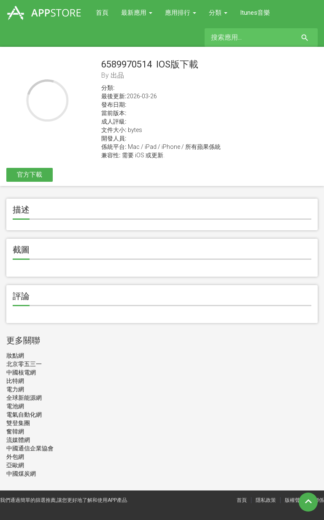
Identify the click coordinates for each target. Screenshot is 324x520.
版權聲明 (295, 500)
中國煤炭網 (21, 473)
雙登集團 (18, 423)
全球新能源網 (24, 397)
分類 (218, 12)
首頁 (102, 12)
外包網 (15, 456)
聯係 (319, 500)
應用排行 (180, 12)
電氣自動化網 (24, 414)
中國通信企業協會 (30, 448)
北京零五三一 (24, 364)
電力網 (15, 389)
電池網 (15, 406)
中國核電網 (21, 372)
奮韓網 (15, 431)
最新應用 (136, 12)
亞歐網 (15, 465)
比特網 (15, 380)
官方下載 (29, 174)
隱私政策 (266, 500)
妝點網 (15, 355)
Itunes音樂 (255, 12)
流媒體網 (18, 439)
